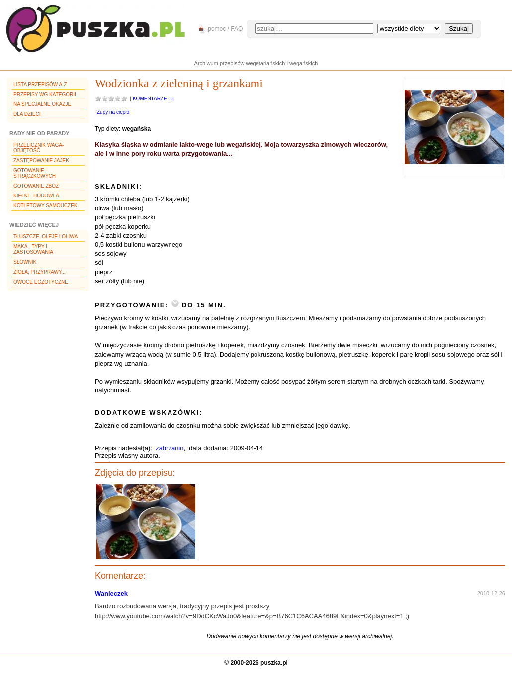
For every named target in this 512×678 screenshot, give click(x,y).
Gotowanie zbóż (36, 186)
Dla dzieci (26, 114)
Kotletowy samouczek (45, 205)
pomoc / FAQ (219, 29)
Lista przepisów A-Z (40, 84)
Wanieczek (111, 593)
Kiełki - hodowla (36, 195)
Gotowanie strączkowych (34, 173)
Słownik (24, 262)
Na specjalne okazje (42, 104)
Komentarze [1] (153, 98)
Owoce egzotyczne (40, 282)
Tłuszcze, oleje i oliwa (45, 236)
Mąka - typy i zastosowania (33, 249)
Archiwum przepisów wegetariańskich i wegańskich (256, 63)
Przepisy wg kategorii (44, 94)
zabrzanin (169, 448)
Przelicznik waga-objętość (38, 147)
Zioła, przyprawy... (39, 272)
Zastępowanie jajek (41, 160)
